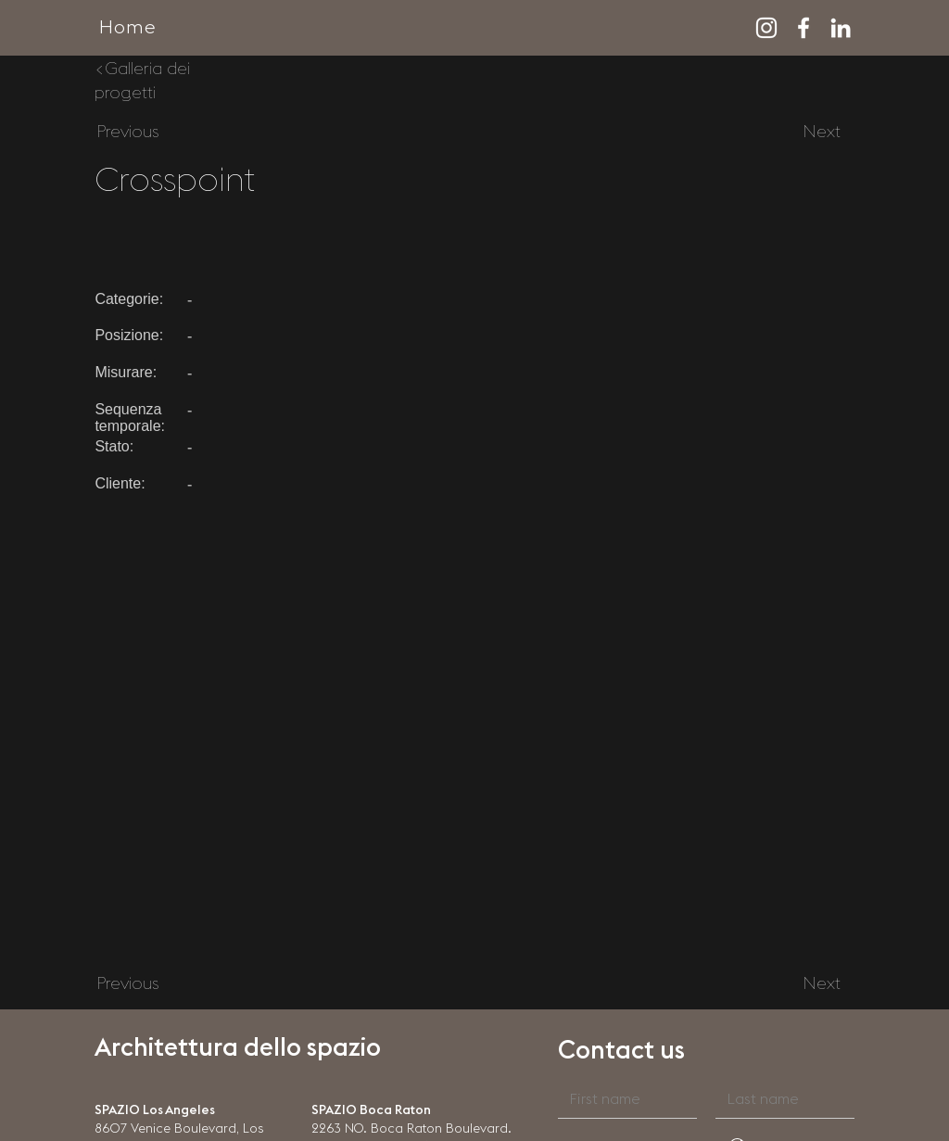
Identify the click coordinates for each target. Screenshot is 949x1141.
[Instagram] (766, 28)
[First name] (622, 1099)
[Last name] (779, 1099)
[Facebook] (803, 28)
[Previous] (127, 132)
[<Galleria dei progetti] (155, 80)
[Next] (822, 132)
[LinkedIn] (840, 28)
